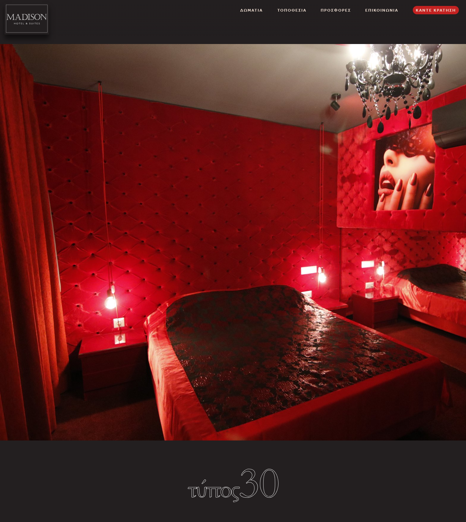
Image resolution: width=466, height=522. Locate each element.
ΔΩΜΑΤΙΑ (251, 10)
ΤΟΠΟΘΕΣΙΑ (291, 10)
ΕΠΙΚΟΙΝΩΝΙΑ (381, 10)
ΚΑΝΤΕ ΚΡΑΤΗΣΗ (436, 10)
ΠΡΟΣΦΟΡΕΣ (336, 10)
